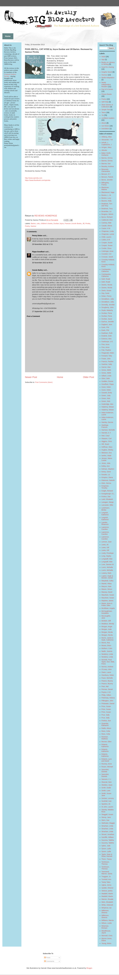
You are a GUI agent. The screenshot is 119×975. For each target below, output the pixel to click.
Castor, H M (106, 228)
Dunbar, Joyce (107, 319)
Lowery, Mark (106, 573)
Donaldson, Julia (108, 299)
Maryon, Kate (106, 586)
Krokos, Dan (106, 496)
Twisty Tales (106, 882)
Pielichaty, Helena (108, 698)
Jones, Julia (106, 463)
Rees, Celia (106, 731)
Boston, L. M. (106, 195)
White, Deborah (107, 905)
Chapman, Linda (108, 231)
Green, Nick (106, 398)
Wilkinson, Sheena (105, 912)
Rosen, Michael (107, 767)
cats (38, 223)
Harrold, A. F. (106, 433)
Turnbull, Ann (106, 879)
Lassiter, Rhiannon (105, 523)
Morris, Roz (106, 643)
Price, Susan (106, 706)
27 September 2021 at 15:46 (42, 311)
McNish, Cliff (106, 621)
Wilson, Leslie (107, 923)
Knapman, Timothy (105, 487)
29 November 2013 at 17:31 (42, 244)
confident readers (108, 118)
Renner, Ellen (107, 742)
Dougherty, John (108, 307)
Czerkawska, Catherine (106, 270)
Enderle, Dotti (107, 336)
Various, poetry (107, 891)
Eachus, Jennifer (108, 322)
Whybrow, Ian (107, 908)
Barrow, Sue (106, 164)
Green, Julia (106, 395)
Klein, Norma (106, 483)
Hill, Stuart (105, 444)
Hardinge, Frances (105, 426)
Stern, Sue (105, 820)
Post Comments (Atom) (43, 382)
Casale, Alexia (107, 226)
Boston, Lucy (106, 198)
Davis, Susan (106, 290)
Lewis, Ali (105, 545)
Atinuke (104, 150)
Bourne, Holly (107, 201)
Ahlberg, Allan (107, 137)
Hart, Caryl (105, 436)
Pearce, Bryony (107, 681)
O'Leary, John (107, 669)
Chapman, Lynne (108, 234)
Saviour (33, 226)
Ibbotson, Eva (107, 453)
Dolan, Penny (107, 296)
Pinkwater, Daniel (108, 703)
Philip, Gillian (106, 695)
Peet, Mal (105, 686)
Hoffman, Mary (107, 447)
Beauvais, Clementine (106, 170)
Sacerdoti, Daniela (105, 771)
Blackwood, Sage (108, 192)
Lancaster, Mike (107, 505)
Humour (104, 75)
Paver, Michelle (107, 678)
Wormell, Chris (107, 936)
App (103, 59)
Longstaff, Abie (107, 559)
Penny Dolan (37, 235)
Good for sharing (108, 67)
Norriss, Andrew (107, 667)
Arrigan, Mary (107, 147)
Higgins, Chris (107, 441)
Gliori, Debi (106, 378)
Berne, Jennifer (107, 180)
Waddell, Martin (107, 894)
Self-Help (105, 102)
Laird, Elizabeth (107, 499)
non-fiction (105, 126)
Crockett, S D (106, 254)
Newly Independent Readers (106, 85)
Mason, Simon (107, 589)
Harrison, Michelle (108, 430)
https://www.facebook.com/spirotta (37, 180)
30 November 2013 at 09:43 (42, 263)
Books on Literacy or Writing (108, 63)
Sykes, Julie (106, 846)
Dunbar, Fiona (107, 313)
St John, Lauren (107, 807)
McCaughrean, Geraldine (107, 612)
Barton (33, 223)
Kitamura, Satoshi (108, 480)
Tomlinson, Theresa (105, 863)
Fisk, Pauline (106, 350)
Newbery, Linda (107, 654)
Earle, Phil (105, 327)
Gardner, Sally (107, 364)
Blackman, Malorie (105, 188)
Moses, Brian (106, 645)
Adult (103, 57)
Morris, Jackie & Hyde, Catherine (108, 639)
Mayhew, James (107, 601)
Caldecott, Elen (107, 220)
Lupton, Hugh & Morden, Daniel (107, 577)
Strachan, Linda (107, 826)
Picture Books (107, 94)
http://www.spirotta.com (33, 178)
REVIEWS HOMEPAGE (45, 216)
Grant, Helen (106, 387)
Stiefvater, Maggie (108, 823)
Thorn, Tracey (107, 859)
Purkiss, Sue (106, 721)
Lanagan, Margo (108, 502)
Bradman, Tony (107, 209)
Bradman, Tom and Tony (107, 205)
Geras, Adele (106, 370)
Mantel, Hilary (107, 583)
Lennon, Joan (107, 542)
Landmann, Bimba (106, 509)
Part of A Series (107, 89)
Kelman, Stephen (108, 469)
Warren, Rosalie (107, 899)
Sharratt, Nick (107, 782)
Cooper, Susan (107, 243)
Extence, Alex (107, 339)
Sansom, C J (106, 779)
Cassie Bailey (37, 270)
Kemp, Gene (106, 472)
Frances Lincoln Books (73, 223)
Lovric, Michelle (107, 567)
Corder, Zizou (107, 248)
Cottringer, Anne (107, 251)
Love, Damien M (108, 564)
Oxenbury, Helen (108, 675)
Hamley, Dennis (107, 422)
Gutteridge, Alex (107, 404)
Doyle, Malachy (107, 310)
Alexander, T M (107, 140)
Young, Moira (106, 943)
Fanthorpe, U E (107, 342)
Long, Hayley (106, 556)
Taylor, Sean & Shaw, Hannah (107, 855)
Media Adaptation (108, 78)
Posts (47, 958)
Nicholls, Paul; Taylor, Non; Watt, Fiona (108, 662)
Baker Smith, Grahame (106, 154)
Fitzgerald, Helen (108, 353)
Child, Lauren (106, 237)
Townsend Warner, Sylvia (107, 873)
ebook (104, 123)
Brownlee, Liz (107, 211)
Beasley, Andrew (108, 166)
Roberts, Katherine (105, 745)
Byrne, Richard (107, 217)
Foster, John (106, 359)
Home (60, 377)
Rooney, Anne (107, 764)
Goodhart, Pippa (108, 384)
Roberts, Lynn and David (107, 760)
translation (105, 129)
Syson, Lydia (106, 849)
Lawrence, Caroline (105, 528)
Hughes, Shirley (107, 450)
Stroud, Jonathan (108, 834)
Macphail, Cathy (107, 581)
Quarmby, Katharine (105, 724)
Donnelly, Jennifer (108, 305)
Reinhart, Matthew (105, 738)
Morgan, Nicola (107, 632)
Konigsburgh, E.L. (108, 494)
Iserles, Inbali (106, 456)
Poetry (27, 226)
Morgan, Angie (107, 626)
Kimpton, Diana (107, 477)
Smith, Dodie (106, 788)
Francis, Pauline (107, 361)
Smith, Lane (106, 791)
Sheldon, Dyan (107, 785)
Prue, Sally (106, 715)
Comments (49, 961)
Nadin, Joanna (107, 651)
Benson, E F (106, 174)
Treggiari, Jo (106, 876)
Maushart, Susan (108, 595)
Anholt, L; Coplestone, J (107, 144)
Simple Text (106, 110)
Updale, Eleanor (107, 888)
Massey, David (107, 592)
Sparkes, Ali (106, 804)
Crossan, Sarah (107, 257)
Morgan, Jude (107, 629)
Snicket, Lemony (108, 798)
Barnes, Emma (107, 158)
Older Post (88, 377)
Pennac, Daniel (107, 689)
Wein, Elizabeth (107, 902)
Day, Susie (105, 293)
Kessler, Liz (106, 475)
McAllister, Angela (108, 608)
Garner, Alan (106, 367)
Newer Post (31, 377)
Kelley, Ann (106, 466)
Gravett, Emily (107, 393)
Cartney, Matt (106, 223)
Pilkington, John (107, 701)
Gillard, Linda (106, 376)
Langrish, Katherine (105, 514)
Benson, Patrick (107, 177)
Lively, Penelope (108, 553)
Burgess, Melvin (107, 214)
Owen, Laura (106, 672)
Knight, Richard (107, 491)
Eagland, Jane (107, 324)
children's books (47, 223)
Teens (104, 112)
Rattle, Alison (106, 728)
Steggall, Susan (107, 814)
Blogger (89, 968)
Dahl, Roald (106, 279)
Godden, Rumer (107, 381)
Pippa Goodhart (38, 252)
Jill (83, 223)
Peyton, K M (106, 692)
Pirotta (87, 223)
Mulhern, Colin (107, 648)
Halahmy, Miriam (108, 407)
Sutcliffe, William (108, 837)
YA (103, 115)
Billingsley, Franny (105, 184)
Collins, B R (106, 240)
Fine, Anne (105, 344)
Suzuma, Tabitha (108, 840)
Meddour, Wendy (108, 624)
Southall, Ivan (107, 801)
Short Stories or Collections (107, 106)
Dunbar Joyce (58, 223)
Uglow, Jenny (106, 885)
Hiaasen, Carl (107, 438)
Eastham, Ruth (107, 333)
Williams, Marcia (108, 920)
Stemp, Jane (106, 817)
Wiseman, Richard (105, 927)
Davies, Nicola (107, 285)
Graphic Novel (107, 72)
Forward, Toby (107, 356)
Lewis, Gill (105, 547)
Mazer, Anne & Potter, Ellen (107, 604)
